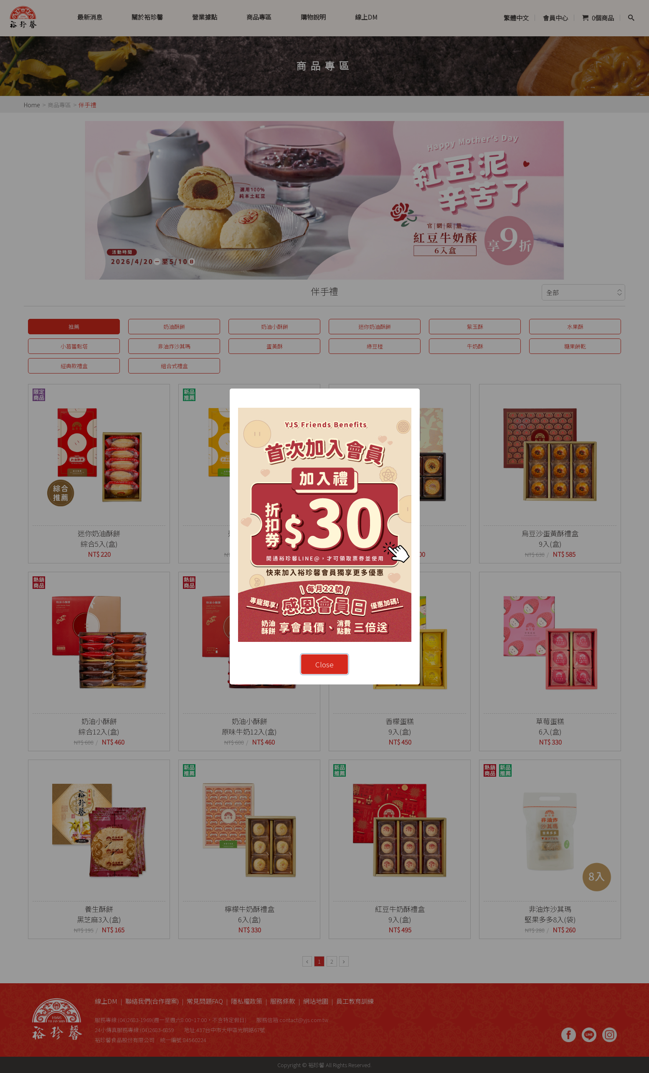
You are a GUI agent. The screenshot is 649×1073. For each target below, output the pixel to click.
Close (324, 664)
